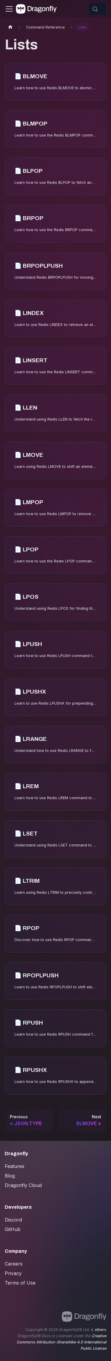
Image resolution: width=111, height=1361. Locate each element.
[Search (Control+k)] (97, 8)
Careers (13, 1264)
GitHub (12, 1229)
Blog (10, 1176)
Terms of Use (20, 1283)
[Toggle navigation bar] (9, 8)
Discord (13, 1220)
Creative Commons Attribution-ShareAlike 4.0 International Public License (61, 1342)
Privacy (13, 1273)
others (100, 1329)
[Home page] (10, 27)
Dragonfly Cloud (23, 1185)
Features (14, 1166)
